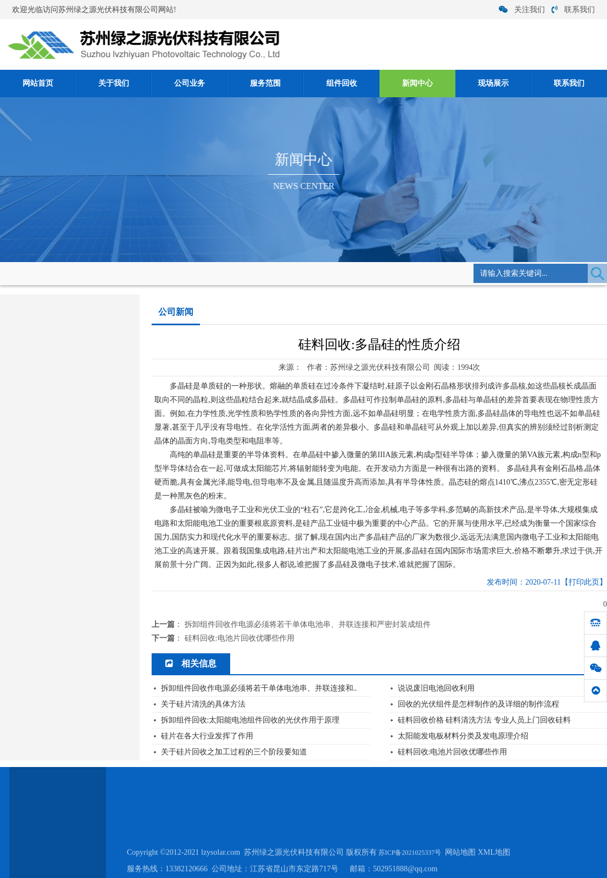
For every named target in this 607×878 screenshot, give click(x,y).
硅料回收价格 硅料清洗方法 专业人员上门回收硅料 (484, 720)
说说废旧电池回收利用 (436, 689)
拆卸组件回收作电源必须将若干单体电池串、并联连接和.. (259, 689)
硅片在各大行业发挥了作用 (207, 736)
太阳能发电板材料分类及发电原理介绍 (463, 736)
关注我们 (522, 9)
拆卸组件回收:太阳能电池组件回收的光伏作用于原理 (250, 720)
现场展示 (493, 83)
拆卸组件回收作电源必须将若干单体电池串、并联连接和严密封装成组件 (308, 624)
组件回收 (341, 83)
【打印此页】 (584, 582)
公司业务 (189, 83)
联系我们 (573, 9)
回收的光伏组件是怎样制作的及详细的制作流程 (478, 705)
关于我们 (113, 83)
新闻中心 (417, 83)
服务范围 (265, 83)
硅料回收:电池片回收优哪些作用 (239, 638)
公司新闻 (173, 273)
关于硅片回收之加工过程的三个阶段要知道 (234, 752)
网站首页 (38, 83)
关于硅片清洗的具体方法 (203, 705)
